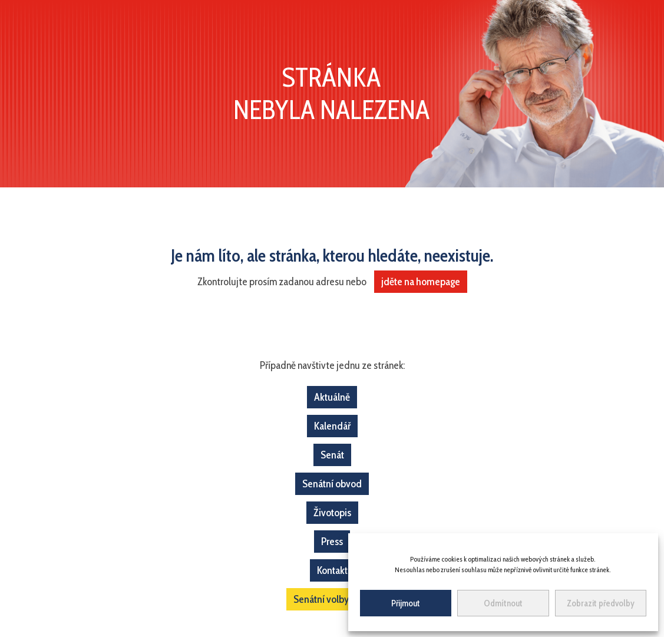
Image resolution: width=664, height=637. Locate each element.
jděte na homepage (420, 281)
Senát (332, 454)
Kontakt (332, 570)
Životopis (332, 512)
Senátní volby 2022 (332, 599)
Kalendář (332, 426)
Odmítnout (503, 603)
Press (332, 541)
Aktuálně (332, 397)
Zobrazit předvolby (601, 603)
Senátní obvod (332, 483)
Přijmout (405, 603)
